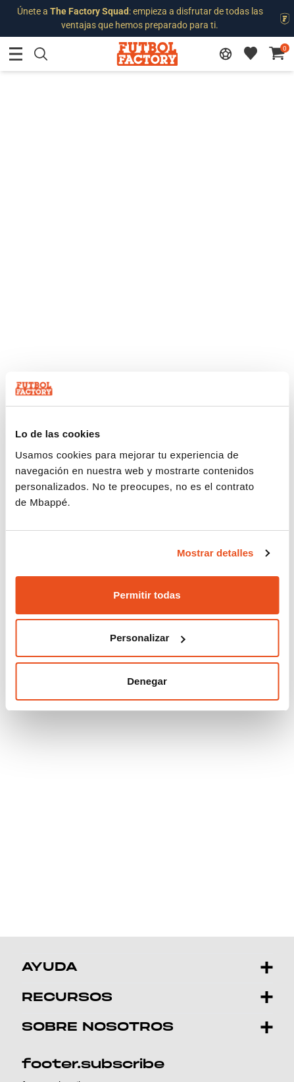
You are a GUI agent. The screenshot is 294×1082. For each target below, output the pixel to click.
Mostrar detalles (215, 552)
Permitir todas (146, 595)
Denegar (147, 681)
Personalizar (147, 637)
